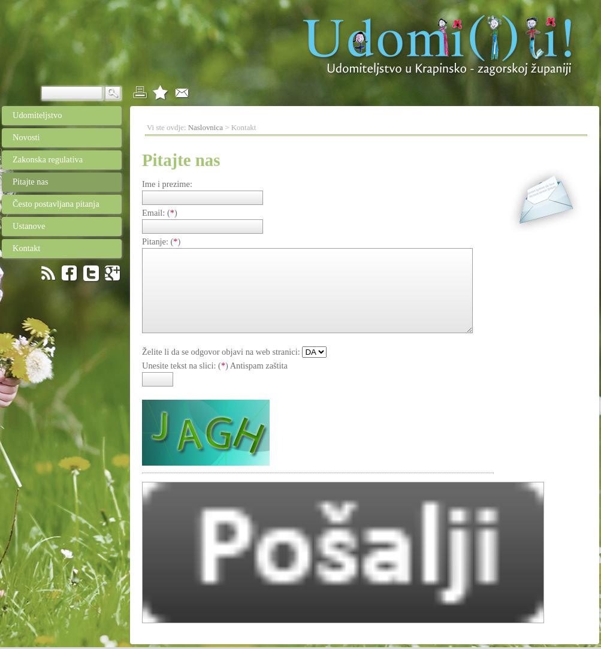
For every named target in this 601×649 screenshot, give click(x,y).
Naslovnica (205, 127)
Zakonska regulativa (54, 159)
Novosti (55, 137)
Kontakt (54, 248)
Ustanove (55, 226)
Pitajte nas (25, 181)
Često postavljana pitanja (50, 204)
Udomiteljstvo (32, 115)
